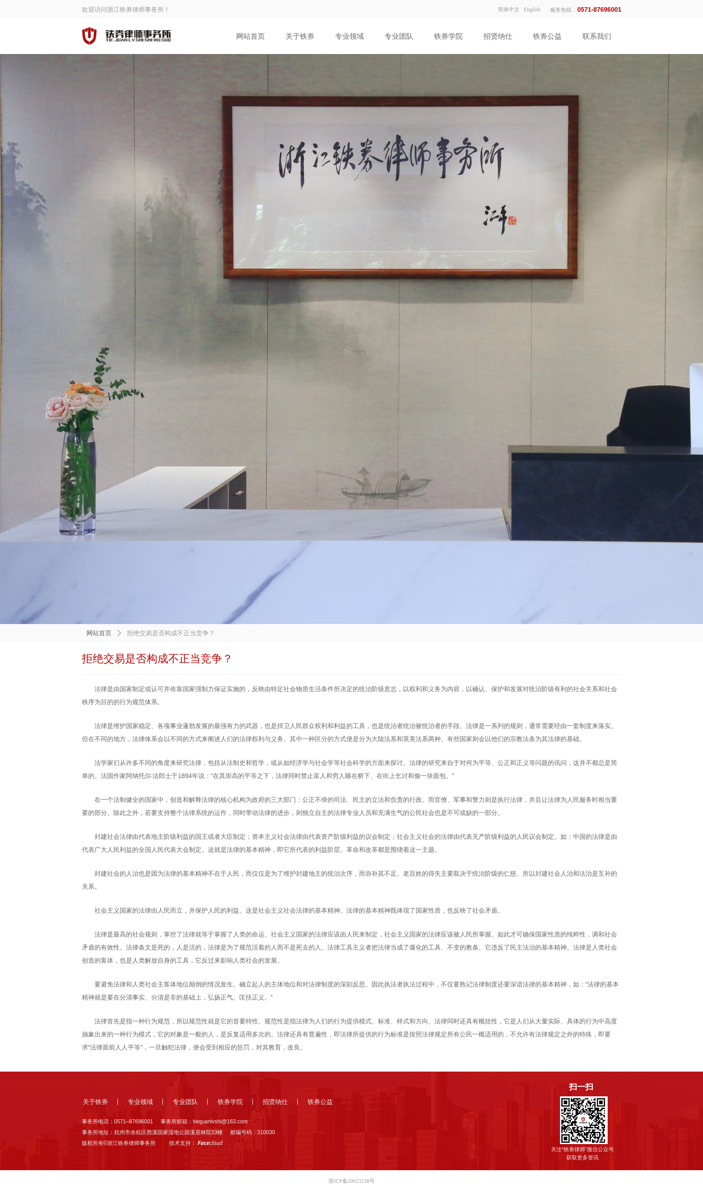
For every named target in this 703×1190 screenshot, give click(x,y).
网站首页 (99, 633)
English (532, 9)
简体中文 (508, 9)
